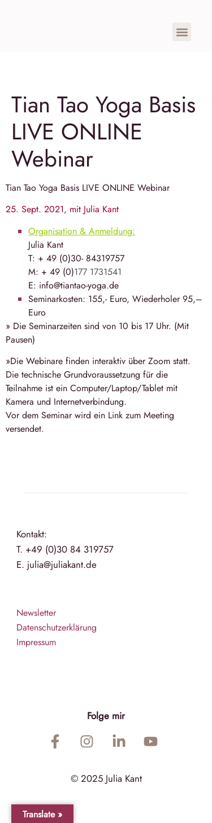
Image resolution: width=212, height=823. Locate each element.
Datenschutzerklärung (56, 627)
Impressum (36, 642)
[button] (181, 32)
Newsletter (36, 612)
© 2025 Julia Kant (106, 778)
